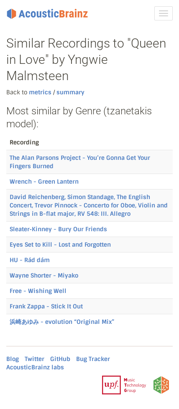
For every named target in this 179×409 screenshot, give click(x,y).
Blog (12, 359)
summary (69, 92)
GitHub (60, 359)
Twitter (34, 359)
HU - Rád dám (30, 260)
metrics (40, 92)
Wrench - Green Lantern (44, 181)
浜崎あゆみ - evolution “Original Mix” (62, 322)
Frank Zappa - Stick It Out (46, 306)
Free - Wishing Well (38, 291)
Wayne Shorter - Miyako (44, 275)
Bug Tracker (93, 359)
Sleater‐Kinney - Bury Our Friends (58, 229)
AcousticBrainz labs (35, 367)
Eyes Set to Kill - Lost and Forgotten (60, 244)
